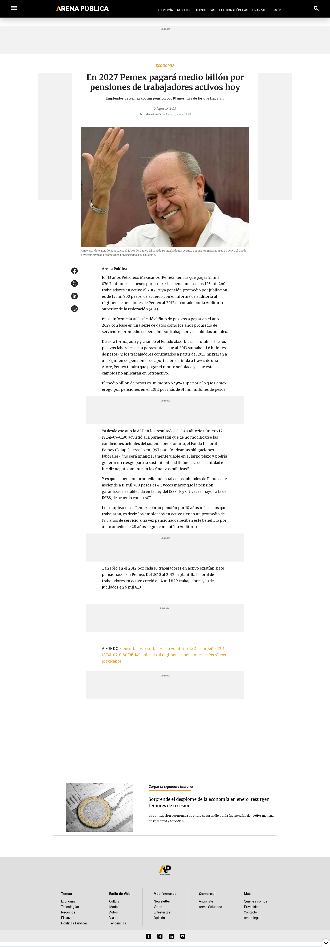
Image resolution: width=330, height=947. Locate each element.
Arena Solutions (210, 907)
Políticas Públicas (233, 10)
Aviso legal (252, 918)
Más (247, 894)
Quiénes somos (255, 901)
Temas (66, 894)
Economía (165, 10)
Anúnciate (206, 901)
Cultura (114, 901)
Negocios (184, 10)
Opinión (276, 10)
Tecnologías (205, 10)
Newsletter (162, 901)
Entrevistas (162, 912)
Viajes (113, 918)
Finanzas (259, 10)
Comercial (207, 894)
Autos (113, 912)
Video (158, 907)
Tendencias (117, 923)
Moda (113, 907)
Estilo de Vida (119, 894)
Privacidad (251, 907)
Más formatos (165, 894)
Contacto (250, 912)
